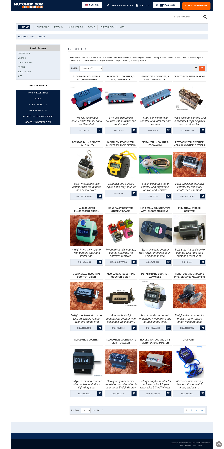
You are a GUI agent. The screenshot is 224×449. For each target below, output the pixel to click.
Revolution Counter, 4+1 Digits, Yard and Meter (155, 341)
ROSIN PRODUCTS (38, 104)
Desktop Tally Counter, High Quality (86, 143)
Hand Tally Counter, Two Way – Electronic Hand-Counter (155, 211)
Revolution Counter (86, 339)
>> (202, 410)
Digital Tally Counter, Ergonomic (155, 143)
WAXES (38, 98)
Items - (167, 5)
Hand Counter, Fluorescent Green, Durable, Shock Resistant (87, 211)
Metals (58, 27)
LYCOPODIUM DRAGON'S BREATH (38, 116)
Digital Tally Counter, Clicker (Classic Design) (121, 143)
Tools (91, 27)
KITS (121, 27)
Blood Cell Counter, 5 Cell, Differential (120, 77)
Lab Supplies (75, 27)
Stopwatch (189, 339)
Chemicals (42, 27)
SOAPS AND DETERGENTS (38, 122)
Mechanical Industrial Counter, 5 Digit (87, 275)
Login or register (196, 5)
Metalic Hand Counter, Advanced (155, 275)
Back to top (218, 444)
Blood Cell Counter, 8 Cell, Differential (155, 77)
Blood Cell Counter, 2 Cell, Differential (86, 77)
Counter (41, 36)
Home (25, 27)
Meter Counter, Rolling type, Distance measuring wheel (189, 276)
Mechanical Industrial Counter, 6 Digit (121, 275)
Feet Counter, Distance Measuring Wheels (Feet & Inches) (189, 145)
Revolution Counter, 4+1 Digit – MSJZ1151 (121, 341)
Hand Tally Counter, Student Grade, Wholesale (120, 211)
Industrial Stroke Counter (189, 209)
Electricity (106, 27)
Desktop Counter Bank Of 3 (189, 77)
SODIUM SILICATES (38, 110)
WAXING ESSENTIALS (38, 92)
